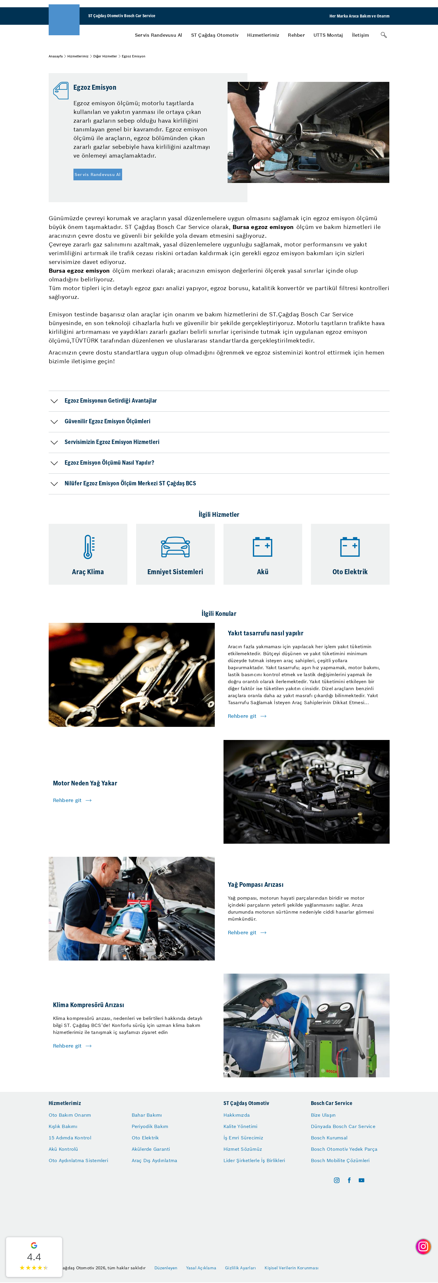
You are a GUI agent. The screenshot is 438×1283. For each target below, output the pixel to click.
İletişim (360, 35)
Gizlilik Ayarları (240, 1267)
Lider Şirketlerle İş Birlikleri (254, 1160)
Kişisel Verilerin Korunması (292, 1267)
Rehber (296, 35)
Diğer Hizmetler (105, 56)
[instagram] (336, 1180)
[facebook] (349, 1180)
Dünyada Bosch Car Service (343, 1126)
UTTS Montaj (328, 35)
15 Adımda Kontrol (70, 1138)
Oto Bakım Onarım (70, 1115)
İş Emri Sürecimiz (243, 1138)
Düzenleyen (165, 1267)
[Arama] (384, 35)
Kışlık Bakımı (63, 1126)
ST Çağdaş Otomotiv (215, 35)
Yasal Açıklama (201, 1267)
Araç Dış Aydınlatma (154, 1160)
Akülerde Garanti (151, 1149)
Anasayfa (56, 56)
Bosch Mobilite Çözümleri (340, 1160)
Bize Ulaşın (323, 1115)
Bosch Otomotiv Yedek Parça (344, 1149)
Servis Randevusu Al (158, 35)
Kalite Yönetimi (241, 1126)
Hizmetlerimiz (263, 35)
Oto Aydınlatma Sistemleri (78, 1160)
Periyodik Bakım (150, 1126)
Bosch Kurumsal (329, 1138)
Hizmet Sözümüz (243, 1149)
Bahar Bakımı (147, 1115)
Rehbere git (242, 716)
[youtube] (361, 1180)
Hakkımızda (237, 1115)
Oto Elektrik (145, 1138)
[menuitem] (159, 35)
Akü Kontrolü (63, 1149)
